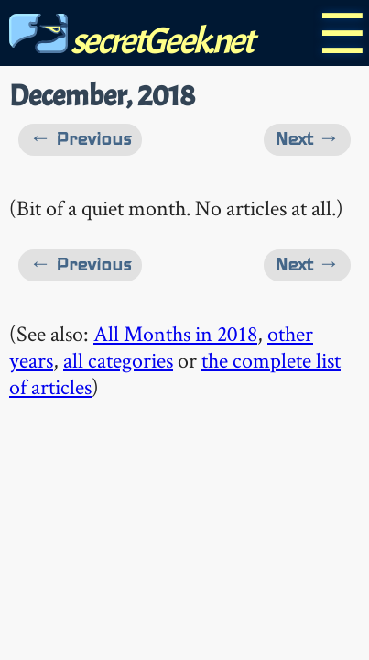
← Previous (80, 138)
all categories (118, 360)
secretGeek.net (131, 40)
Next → (307, 138)
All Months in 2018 (175, 333)
